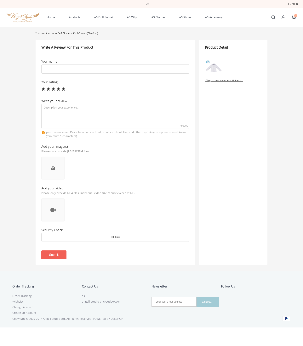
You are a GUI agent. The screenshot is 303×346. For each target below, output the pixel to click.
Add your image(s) (54, 146)
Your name (49, 61)
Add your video (52, 188)
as (83, 296)
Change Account (22, 307)
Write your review (54, 101)
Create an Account (24, 313)
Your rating (49, 82)
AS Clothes (65, 33)
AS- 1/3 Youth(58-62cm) (85, 33)
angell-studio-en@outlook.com (101, 301)
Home (54, 33)
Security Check (52, 230)
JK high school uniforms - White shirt (224, 80)
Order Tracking (23, 286)
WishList (17, 301)
